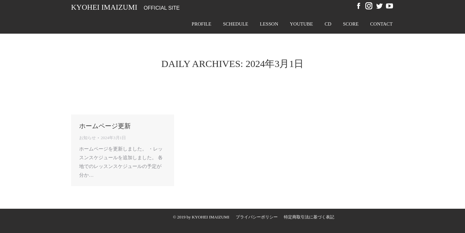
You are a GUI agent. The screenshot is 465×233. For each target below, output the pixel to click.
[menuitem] (202, 24)
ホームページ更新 (105, 125)
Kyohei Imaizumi (104, 7)
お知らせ (87, 137)
